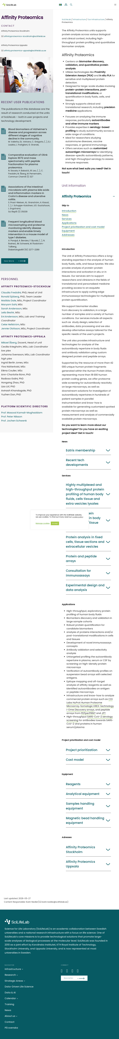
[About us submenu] (16, 1016)
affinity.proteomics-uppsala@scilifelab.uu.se (25, 50)
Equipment (68, 230)
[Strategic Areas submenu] (24, 980)
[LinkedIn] (63, 971)
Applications (69, 223)
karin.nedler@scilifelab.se (54, 902)
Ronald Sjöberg (10, 296)
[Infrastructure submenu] (22, 969)
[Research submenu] (17, 975)
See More (9, 261)
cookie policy (77, 517)
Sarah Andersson (11, 308)
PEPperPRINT (88, 713)
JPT (104, 713)
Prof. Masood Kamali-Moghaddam (21, 412)
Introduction (69, 210)
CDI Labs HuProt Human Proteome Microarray (89, 702)
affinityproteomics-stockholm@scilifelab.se (24, 36)
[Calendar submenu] (17, 998)
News (65, 215)
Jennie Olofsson (10, 328)
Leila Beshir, (8, 312)
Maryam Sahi (9, 304)
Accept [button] (55, 523)
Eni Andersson (9, 316)
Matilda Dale (8, 300)
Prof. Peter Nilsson (11, 416)
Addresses (68, 235)
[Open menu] (115, 4)
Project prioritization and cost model (83, 227)
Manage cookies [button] (43, 523)
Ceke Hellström (10, 324)
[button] (88, 196)
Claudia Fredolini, (11, 292)
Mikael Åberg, (9, 342)
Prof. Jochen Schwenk (14, 420)
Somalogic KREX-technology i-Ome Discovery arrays (90, 707)
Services (67, 218)
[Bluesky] (68, 971)
